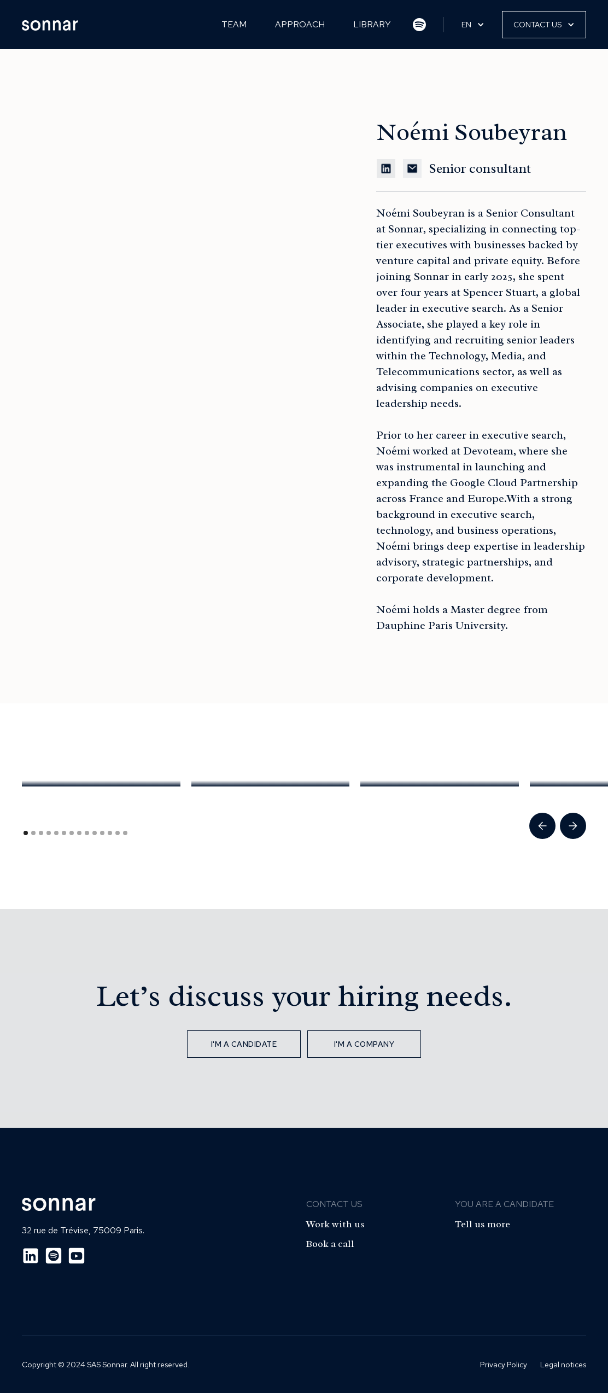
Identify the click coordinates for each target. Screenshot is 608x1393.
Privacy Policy (503, 1364)
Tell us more (482, 1224)
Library (372, 24)
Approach (300, 24)
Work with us (335, 1224)
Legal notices (563, 1364)
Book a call (330, 1244)
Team (234, 24)
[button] (473, 24)
